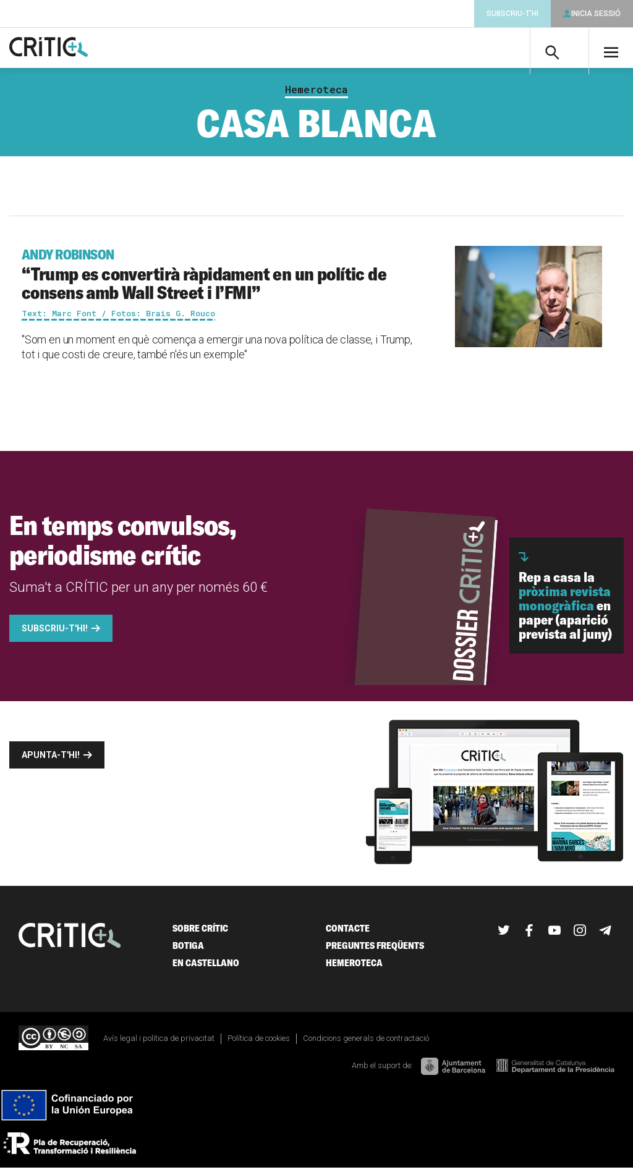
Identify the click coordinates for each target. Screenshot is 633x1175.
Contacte (348, 935)
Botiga (188, 952)
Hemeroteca (316, 96)
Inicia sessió (596, 13)
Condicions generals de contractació (366, 1045)
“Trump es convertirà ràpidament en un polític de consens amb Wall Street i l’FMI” (218, 281)
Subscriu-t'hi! (55, 635)
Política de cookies (258, 1045)
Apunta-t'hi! (51, 762)
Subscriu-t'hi (512, 13)
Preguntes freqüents (375, 952)
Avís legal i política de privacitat (159, 1045)
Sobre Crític (200, 935)
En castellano (205, 969)
